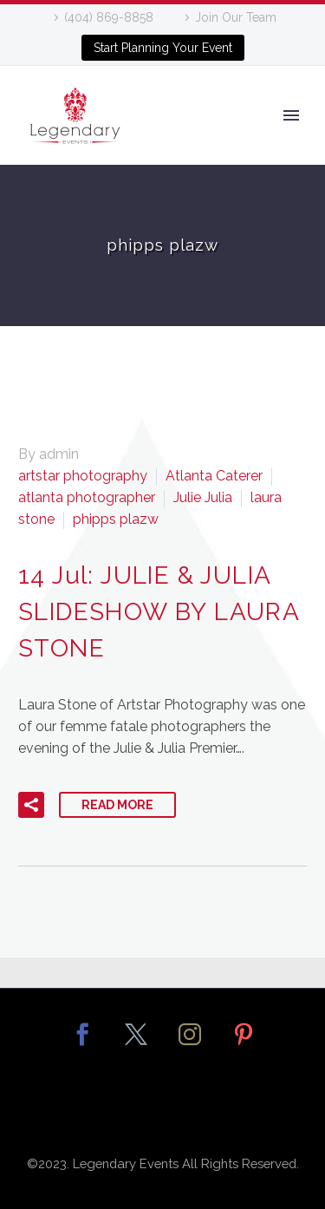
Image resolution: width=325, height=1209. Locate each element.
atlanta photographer (86, 497)
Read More (117, 805)
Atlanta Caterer (214, 475)
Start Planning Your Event (163, 48)
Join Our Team (235, 17)
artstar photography (82, 475)
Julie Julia (202, 497)
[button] (31, 805)
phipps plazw (116, 519)
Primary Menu (291, 115)
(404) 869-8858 (108, 17)
